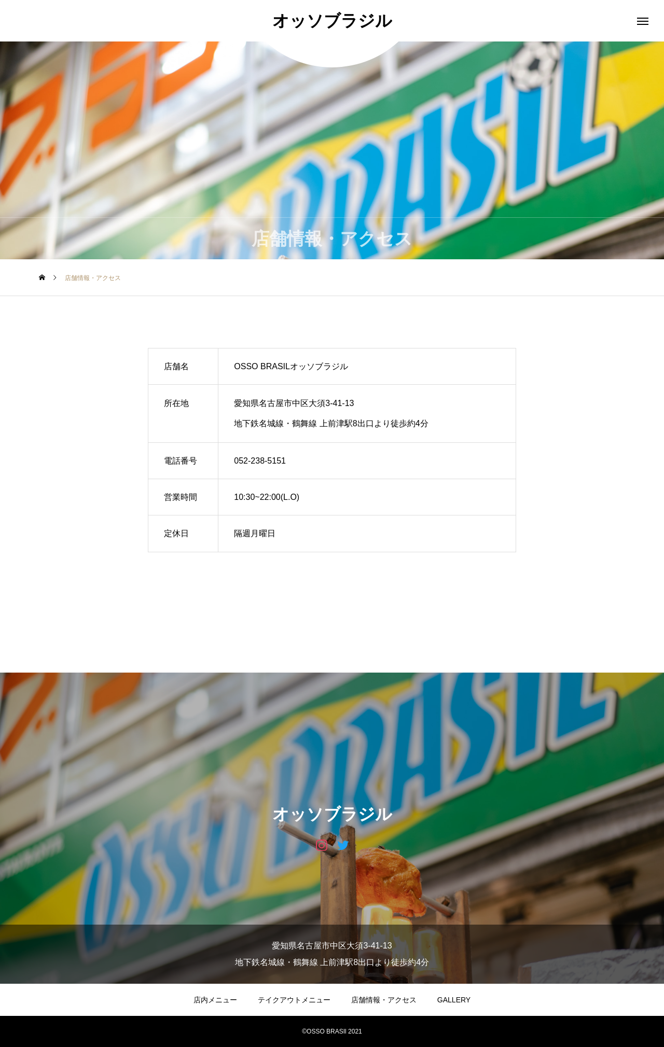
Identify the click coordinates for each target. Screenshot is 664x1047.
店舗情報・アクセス (384, 1000)
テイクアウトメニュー (294, 1000)
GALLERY (454, 1000)
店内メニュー (215, 1000)
